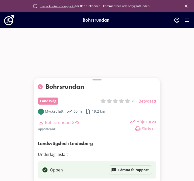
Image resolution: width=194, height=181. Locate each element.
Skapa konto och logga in (57, 6)
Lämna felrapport (130, 170)
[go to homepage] (9, 23)
